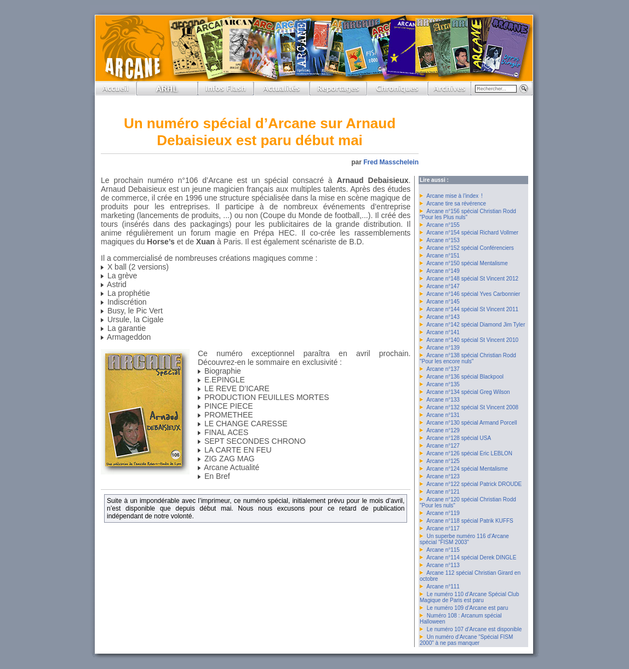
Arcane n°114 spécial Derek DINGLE (471, 557)
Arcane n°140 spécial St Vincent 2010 (472, 340)
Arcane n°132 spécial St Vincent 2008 (472, 407)
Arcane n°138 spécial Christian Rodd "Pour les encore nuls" (468, 358)
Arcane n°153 (443, 240)
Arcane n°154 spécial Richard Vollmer (472, 233)
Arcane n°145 (443, 302)
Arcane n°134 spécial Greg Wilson (468, 392)
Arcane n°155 (443, 225)
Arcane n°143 (443, 317)
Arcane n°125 (443, 461)
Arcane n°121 (443, 492)
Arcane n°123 (443, 476)
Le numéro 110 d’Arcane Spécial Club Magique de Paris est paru (469, 597)
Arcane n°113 (443, 565)
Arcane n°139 (443, 348)
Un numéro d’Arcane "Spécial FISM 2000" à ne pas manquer (466, 640)
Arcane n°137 (443, 369)
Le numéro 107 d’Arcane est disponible (474, 629)
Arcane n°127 (443, 446)
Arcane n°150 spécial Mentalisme (467, 263)
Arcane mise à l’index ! (454, 196)
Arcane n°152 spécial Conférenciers (470, 248)
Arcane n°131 (443, 415)
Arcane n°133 (443, 400)
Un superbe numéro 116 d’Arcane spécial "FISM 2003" (464, 539)
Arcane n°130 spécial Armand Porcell (471, 423)
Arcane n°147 (443, 286)
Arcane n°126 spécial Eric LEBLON (469, 453)
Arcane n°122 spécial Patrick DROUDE (474, 484)
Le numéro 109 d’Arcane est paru (467, 608)
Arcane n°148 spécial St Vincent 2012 (472, 279)
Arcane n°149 (443, 271)
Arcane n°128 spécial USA (458, 438)
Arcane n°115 (443, 550)
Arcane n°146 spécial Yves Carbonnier (473, 294)
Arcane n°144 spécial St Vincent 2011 (472, 309)
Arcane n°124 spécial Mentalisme (467, 469)
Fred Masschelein (391, 162)
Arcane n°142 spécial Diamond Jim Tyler (475, 325)
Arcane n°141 (443, 332)
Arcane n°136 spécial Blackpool (465, 377)
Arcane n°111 (443, 587)
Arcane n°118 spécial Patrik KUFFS (469, 521)
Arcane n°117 (443, 528)
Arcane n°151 (443, 256)
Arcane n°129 (443, 430)
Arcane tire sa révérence (456, 204)
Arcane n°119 (443, 513)
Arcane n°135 (443, 384)
